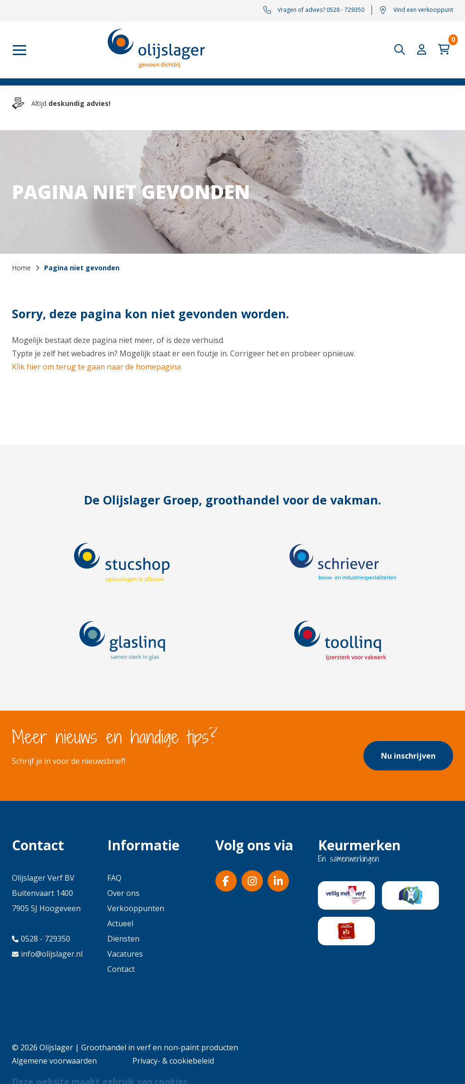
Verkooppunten (135, 908)
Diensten (123, 938)
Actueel (120, 923)
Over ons (123, 893)
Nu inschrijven (408, 756)
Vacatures (125, 954)
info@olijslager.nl (47, 954)
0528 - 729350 (41, 938)
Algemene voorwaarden (54, 1060)
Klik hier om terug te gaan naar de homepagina (96, 366)
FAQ (114, 878)
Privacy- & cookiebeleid (173, 1060)
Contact (121, 969)
